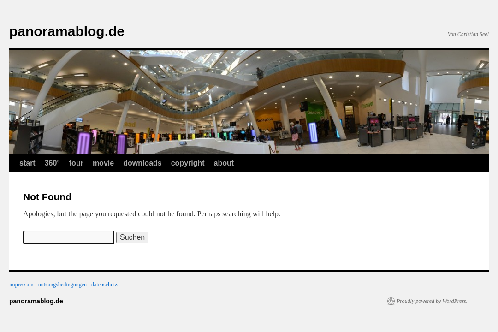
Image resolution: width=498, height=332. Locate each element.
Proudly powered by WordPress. (432, 301)
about (224, 163)
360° (52, 163)
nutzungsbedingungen (62, 284)
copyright (188, 163)
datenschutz (104, 284)
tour (76, 163)
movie (103, 163)
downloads (142, 163)
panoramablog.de (67, 31)
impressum (21, 284)
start (27, 163)
